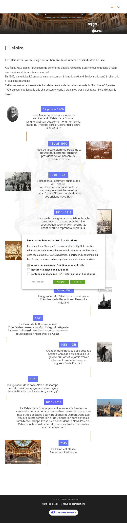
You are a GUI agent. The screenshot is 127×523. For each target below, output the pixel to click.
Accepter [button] (60, 282)
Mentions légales (50, 504)
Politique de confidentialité (72, 504)
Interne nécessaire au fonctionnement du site (57, 265)
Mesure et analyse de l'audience (49, 269)
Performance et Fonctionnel (79, 274)
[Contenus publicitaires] (28, 274)
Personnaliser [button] (38, 282)
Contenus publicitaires (44, 274)
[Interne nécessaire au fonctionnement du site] (28, 265)
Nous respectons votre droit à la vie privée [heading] (52, 240)
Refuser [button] (77, 282)
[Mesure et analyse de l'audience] (28, 269)
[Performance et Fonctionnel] (61, 274)
